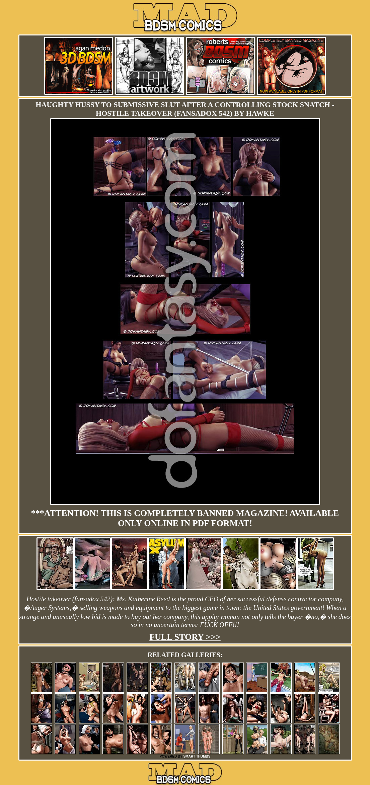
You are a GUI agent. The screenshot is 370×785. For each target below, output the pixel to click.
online (161, 523)
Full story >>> (185, 637)
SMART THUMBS (196, 756)
